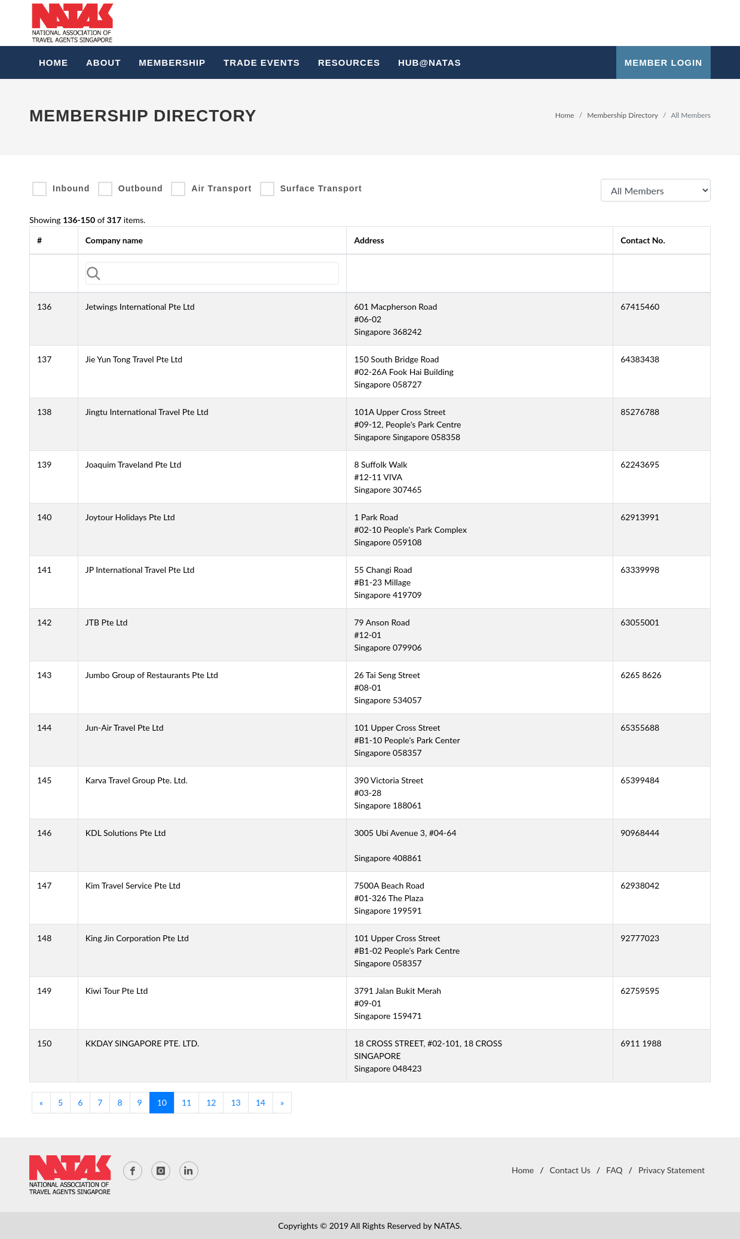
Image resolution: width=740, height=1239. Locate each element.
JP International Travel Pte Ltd (140, 569)
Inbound (71, 188)
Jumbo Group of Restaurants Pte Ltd (151, 675)
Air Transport (221, 188)
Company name (114, 240)
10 (162, 1102)
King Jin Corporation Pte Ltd (137, 938)
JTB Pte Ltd (106, 622)
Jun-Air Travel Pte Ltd (124, 727)
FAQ (614, 1170)
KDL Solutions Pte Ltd (125, 833)
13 (235, 1102)
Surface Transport (321, 188)
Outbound (140, 188)
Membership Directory (622, 115)
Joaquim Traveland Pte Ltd (133, 464)
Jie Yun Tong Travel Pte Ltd (133, 359)
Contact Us (570, 1170)
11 (186, 1102)
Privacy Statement (671, 1170)
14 (260, 1102)
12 (211, 1102)
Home (564, 115)
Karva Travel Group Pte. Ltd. (136, 780)
